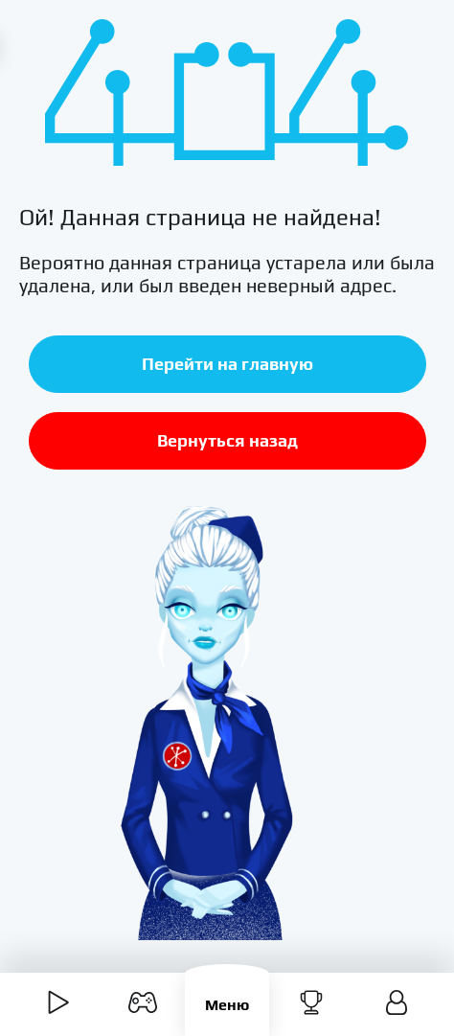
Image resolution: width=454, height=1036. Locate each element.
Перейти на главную (227, 364)
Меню (227, 1005)
